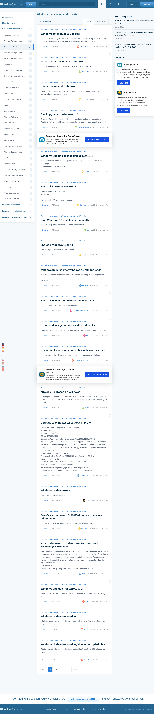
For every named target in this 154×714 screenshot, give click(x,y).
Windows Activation (18, 117)
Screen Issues (18, 93)
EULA (65, 709)
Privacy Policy (79, 709)
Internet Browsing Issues (18, 99)
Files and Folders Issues (18, 41)
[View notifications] (110, 4)
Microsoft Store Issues (18, 129)
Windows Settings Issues (18, 53)
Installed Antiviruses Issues (18, 158)
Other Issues (18, 64)
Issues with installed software (14, 211)
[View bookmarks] (119, 4)
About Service (50, 709)
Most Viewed (101, 22)
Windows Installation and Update (18, 47)
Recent (88, 22)
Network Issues (18, 111)
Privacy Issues (18, 140)
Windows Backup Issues (18, 152)
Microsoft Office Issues (18, 82)
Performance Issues (18, 35)
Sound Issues (18, 105)
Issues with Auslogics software (14, 217)
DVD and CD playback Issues (18, 169)
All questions (7, 17)
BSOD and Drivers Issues (18, 58)
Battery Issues (18, 134)
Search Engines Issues (18, 181)
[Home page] (101, 4)
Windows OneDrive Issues (18, 175)
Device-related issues (11, 205)
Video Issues (18, 187)
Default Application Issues (18, 70)
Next (75, 670)
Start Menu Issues (18, 123)
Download (124, 83)
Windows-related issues (12, 29)
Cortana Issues (18, 164)
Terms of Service (99, 709)
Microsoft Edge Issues (18, 88)
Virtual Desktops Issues (18, 193)
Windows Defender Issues (18, 146)
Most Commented (9, 23)
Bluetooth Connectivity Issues (18, 76)
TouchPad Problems (18, 199)
